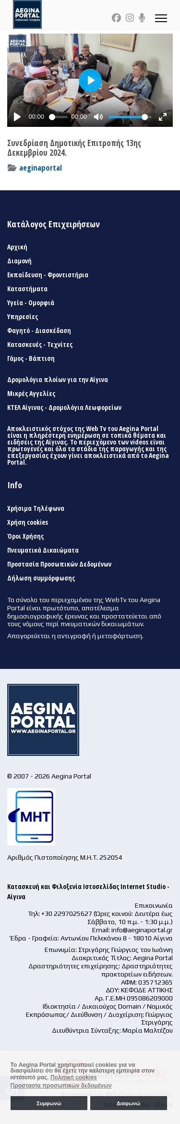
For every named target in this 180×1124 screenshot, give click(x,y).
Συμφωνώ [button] (48, 1103)
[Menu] (161, 18)
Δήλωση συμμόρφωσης (41, 578)
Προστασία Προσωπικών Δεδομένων (59, 564)
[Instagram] (130, 18)
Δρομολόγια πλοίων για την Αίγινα (57, 379)
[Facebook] (116, 18)
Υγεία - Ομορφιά (30, 302)
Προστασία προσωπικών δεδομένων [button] (61, 1085)
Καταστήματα (27, 288)
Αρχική (17, 247)
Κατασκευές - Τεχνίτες (39, 344)
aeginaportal (40, 167)
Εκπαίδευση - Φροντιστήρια (47, 275)
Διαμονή (19, 261)
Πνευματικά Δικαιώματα (43, 550)
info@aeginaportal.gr (142, 930)
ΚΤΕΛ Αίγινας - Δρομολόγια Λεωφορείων (64, 407)
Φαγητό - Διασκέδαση (39, 330)
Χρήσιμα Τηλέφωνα (35, 508)
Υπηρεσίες (22, 316)
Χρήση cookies (27, 522)
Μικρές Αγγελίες (31, 393)
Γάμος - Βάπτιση (31, 358)
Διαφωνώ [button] (128, 1103)
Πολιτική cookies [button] (73, 1077)
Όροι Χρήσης (25, 536)
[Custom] (142, 18)
